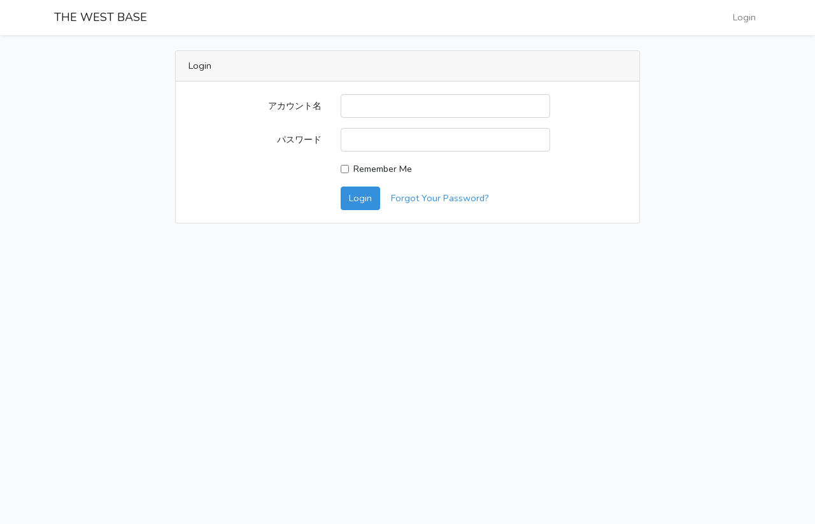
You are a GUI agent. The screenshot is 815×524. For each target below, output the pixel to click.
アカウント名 (295, 105)
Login (744, 17)
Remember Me (382, 168)
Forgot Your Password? (440, 198)
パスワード (299, 139)
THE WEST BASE (100, 17)
